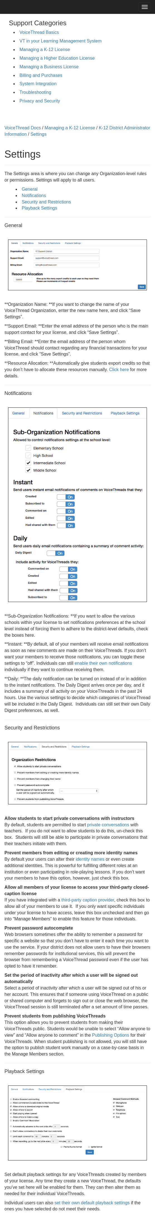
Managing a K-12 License (44, 49)
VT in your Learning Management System (60, 41)
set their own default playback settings (92, 1202)
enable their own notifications (103, 663)
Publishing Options (110, 1035)
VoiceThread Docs (22, 127)
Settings (38, 134)
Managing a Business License (49, 66)
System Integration (37, 83)
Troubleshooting (35, 92)
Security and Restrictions (46, 202)
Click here (119, 369)
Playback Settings (39, 208)
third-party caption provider (87, 900)
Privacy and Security (39, 101)
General (30, 189)
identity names (90, 859)
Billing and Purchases (40, 75)
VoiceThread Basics (39, 32)
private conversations (108, 824)
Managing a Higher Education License (57, 58)
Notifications (34, 195)
